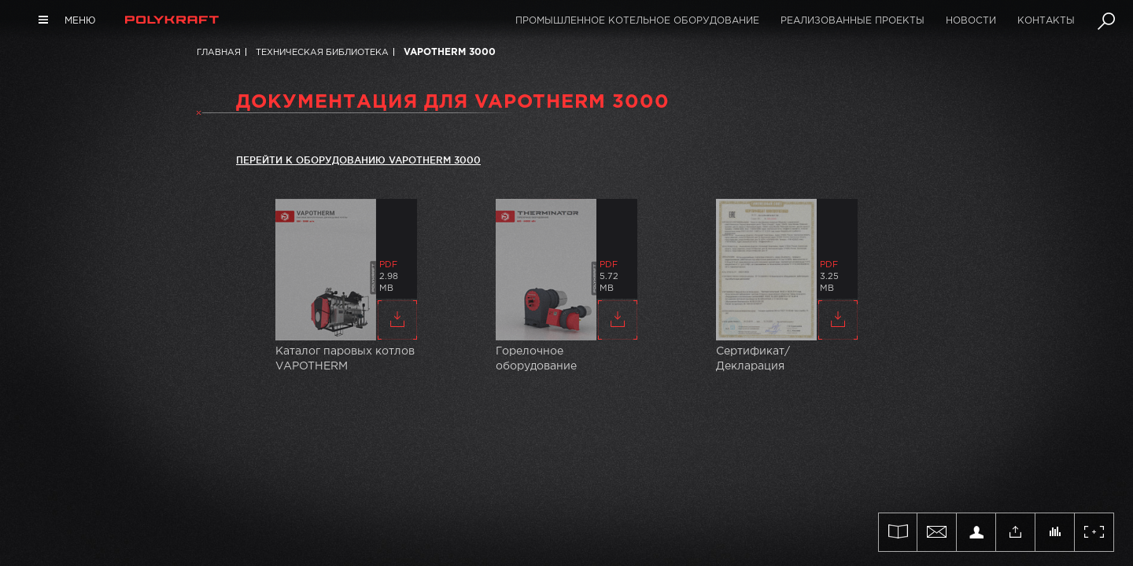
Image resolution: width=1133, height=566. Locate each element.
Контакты (1046, 21)
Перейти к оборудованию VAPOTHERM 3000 (358, 160)
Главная (219, 53)
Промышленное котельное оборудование (637, 21)
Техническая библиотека (322, 53)
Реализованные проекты (852, 21)
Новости (971, 21)
